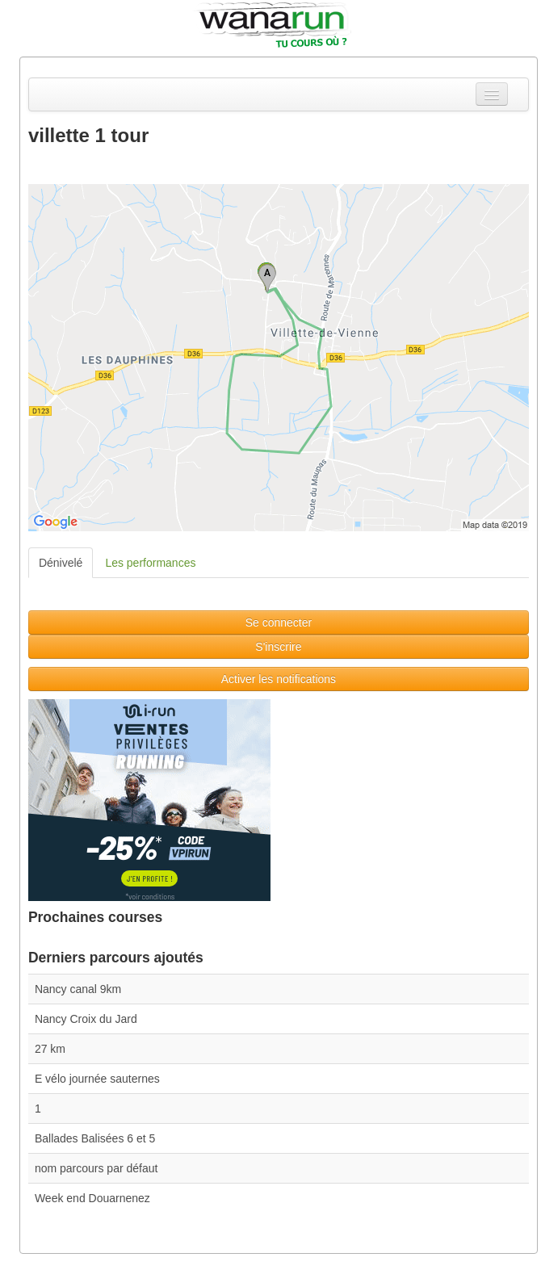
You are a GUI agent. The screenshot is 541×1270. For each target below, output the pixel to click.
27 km (50, 1048)
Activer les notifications (278, 679)
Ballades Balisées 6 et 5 (95, 1138)
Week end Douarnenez (92, 1198)
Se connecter (278, 622)
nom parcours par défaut (96, 1168)
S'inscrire (278, 646)
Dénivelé (60, 562)
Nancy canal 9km (78, 989)
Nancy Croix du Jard (86, 1018)
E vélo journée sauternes (97, 1078)
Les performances (150, 562)
